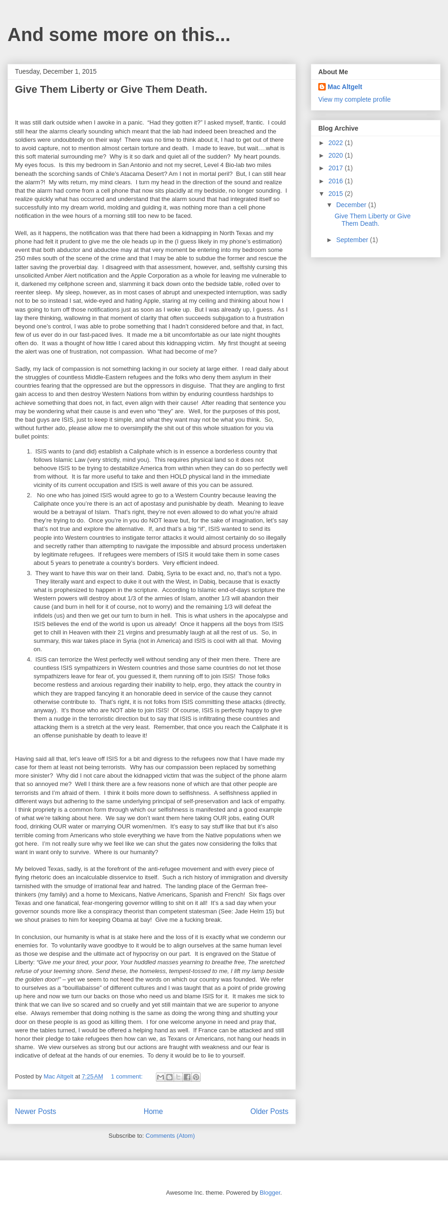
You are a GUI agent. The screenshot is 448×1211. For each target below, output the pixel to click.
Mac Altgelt (345, 86)
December (352, 205)
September (353, 240)
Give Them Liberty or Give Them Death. (111, 89)
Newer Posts (35, 1111)
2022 (337, 142)
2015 (337, 193)
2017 (337, 168)
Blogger (269, 1192)
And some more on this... (119, 34)
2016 (337, 181)
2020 (337, 155)
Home (153, 1111)
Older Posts (269, 1111)
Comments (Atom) (170, 1135)
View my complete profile (354, 99)
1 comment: (128, 1076)
